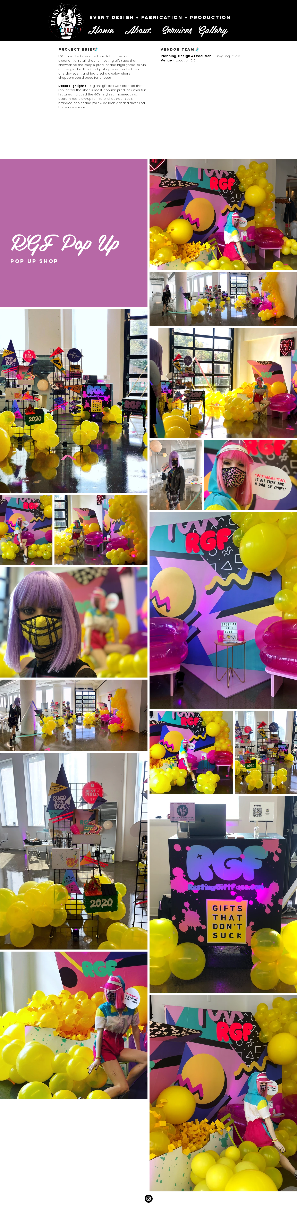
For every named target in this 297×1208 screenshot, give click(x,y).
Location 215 (186, 60)
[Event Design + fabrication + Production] (160, 17)
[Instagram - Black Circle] (149, 1199)
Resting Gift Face (115, 61)
